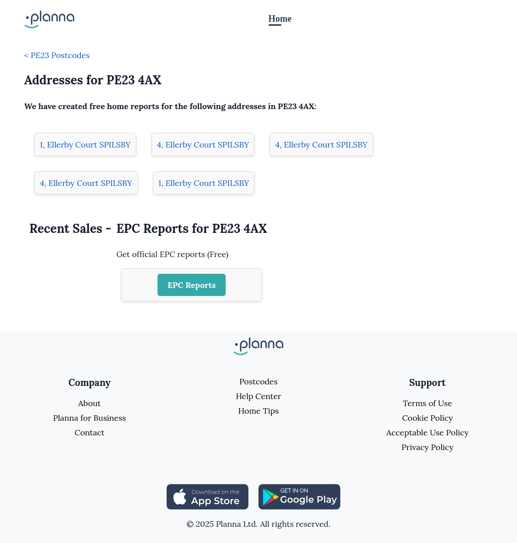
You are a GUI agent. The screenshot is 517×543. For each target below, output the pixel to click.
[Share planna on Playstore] (299, 496)
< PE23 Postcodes (57, 55)
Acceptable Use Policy (427, 432)
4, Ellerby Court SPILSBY (203, 144)
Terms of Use (427, 403)
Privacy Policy (427, 447)
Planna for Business (89, 418)
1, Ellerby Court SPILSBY (85, 144)
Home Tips (258, 411)
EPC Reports (192, 285)
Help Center (258, 396)
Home (280, 19)
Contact (90, 432)
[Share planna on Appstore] (207, 496)
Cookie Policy (427, 418)
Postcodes (258, 381)
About (89, 403)
